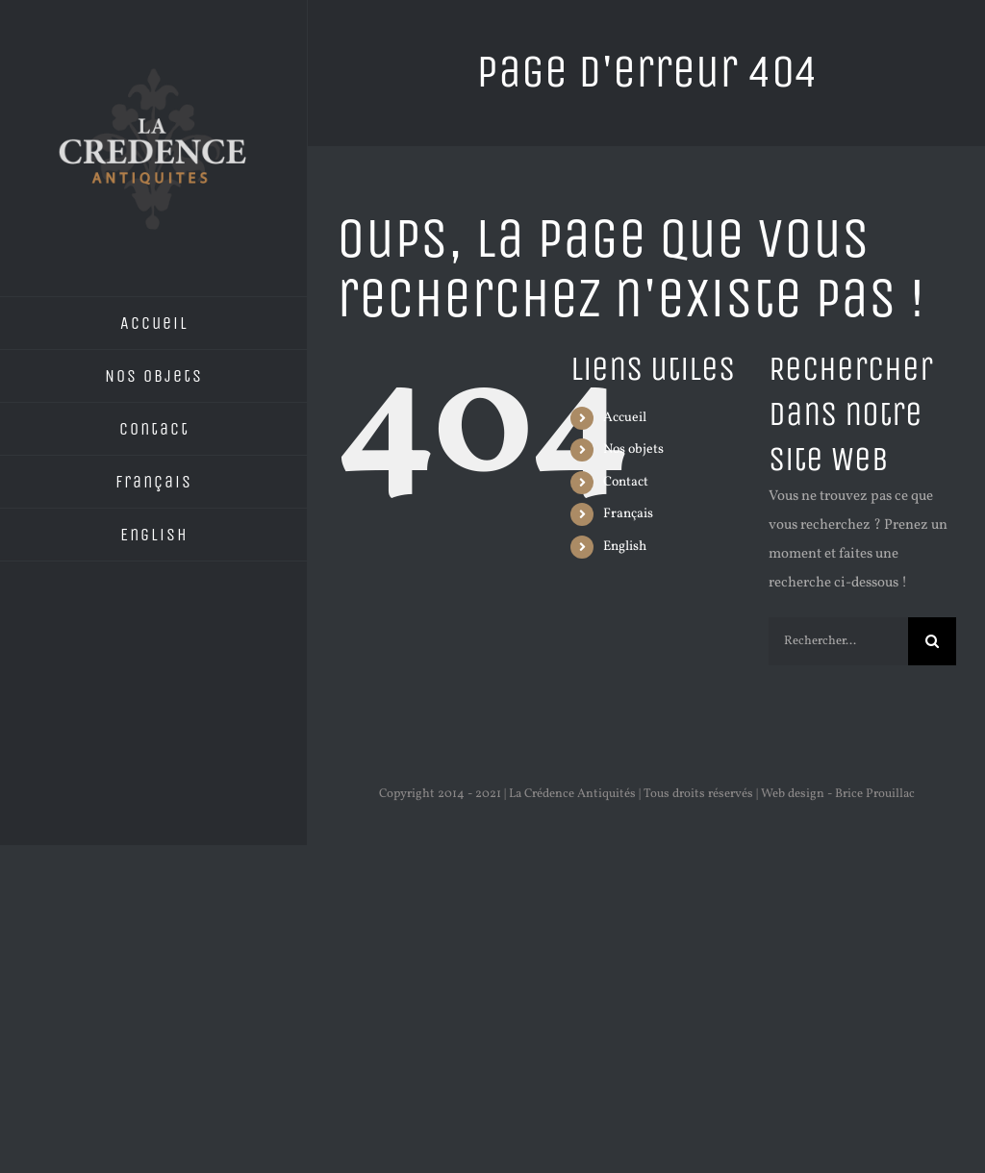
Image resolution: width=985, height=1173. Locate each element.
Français (628, 514)
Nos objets (633, 449)
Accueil (624, 418)
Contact (625, 482)
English (624, 546)
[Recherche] (932, 641)
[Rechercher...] (838, 641)
